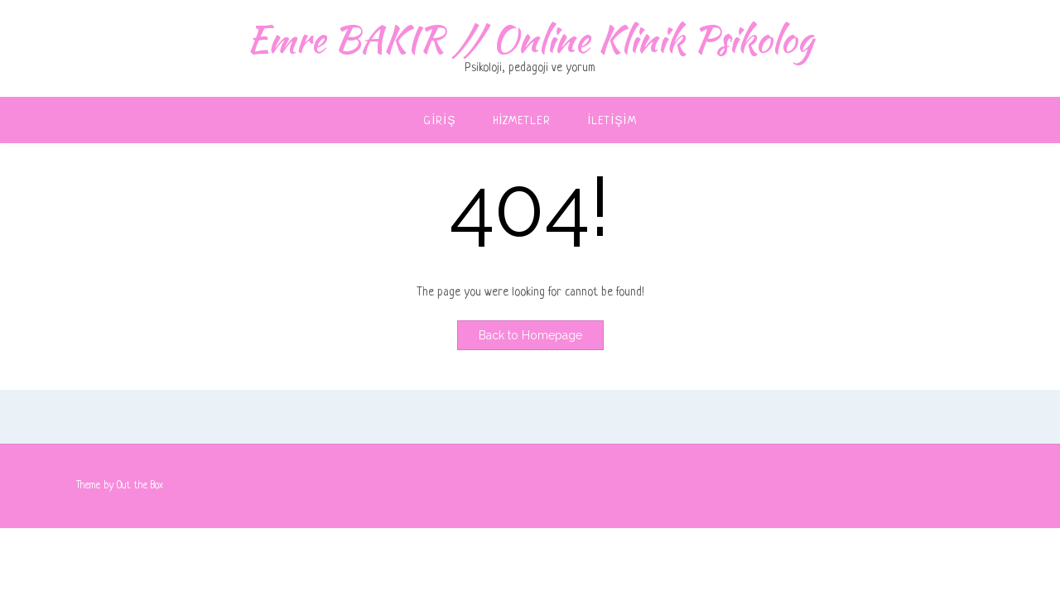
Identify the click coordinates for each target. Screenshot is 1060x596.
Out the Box (140, 486)
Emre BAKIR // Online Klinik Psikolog (530, 38)
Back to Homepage (530, 335)
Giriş (439, 121)
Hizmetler (522, 121)
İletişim (612, 121)
